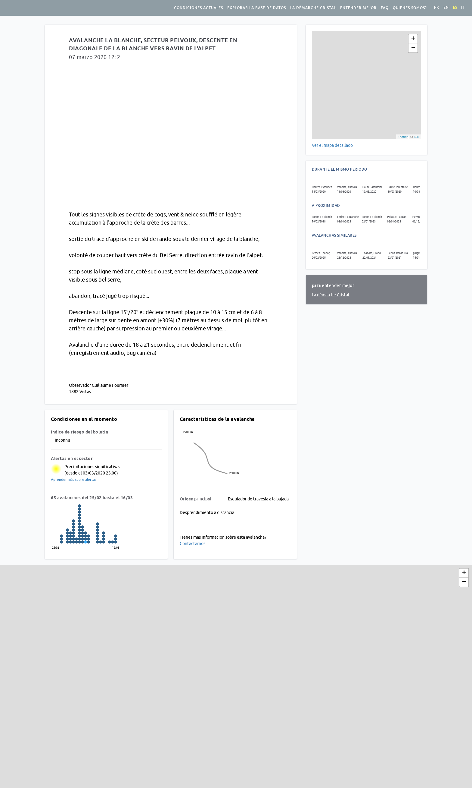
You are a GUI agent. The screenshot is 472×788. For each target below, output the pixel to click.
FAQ (385, 7)
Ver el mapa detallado (332, 145)
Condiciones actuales (198, 7)
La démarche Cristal (313, 7)
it (463, 7)
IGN (417, 137)
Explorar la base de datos (256, 7)
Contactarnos (192, 543)
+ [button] (413, 38)
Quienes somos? (410, 7)
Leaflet (403, 137)
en (446, 7)
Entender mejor (358, 7)
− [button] (413, 47)
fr (436, 7)
